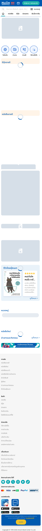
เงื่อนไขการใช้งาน (6, 463)
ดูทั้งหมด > (34, 298)
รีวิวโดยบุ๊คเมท (5, 389)
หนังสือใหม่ (4, 366)
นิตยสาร (26, 14)
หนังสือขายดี (5, 363)
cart (18, 3)
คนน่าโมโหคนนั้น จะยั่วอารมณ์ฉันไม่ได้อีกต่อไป (30, 278)
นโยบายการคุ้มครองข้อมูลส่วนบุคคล (13, 466)
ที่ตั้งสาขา (4, 470)
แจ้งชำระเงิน (5, 437)
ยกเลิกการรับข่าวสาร (7, 444)
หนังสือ (10, 14)
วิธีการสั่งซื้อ (5, 426)
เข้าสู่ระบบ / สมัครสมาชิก (31, 3)
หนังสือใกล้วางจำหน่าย (8, 374)
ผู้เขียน (3, 381)
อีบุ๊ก (18, 14)
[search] (3, 9)
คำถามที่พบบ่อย (6, 441)
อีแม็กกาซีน (36, 14)
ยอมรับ (21, 522)
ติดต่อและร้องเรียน (7, 459)
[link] (5, 51)
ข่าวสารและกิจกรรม (7, 385)
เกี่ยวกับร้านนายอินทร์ (8, 455)
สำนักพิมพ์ (4, 378)
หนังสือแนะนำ (5, 370)
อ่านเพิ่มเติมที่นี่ (30, 518)
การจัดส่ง (4, 433)
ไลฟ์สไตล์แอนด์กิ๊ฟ (7, 415)
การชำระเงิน (5, 429)
